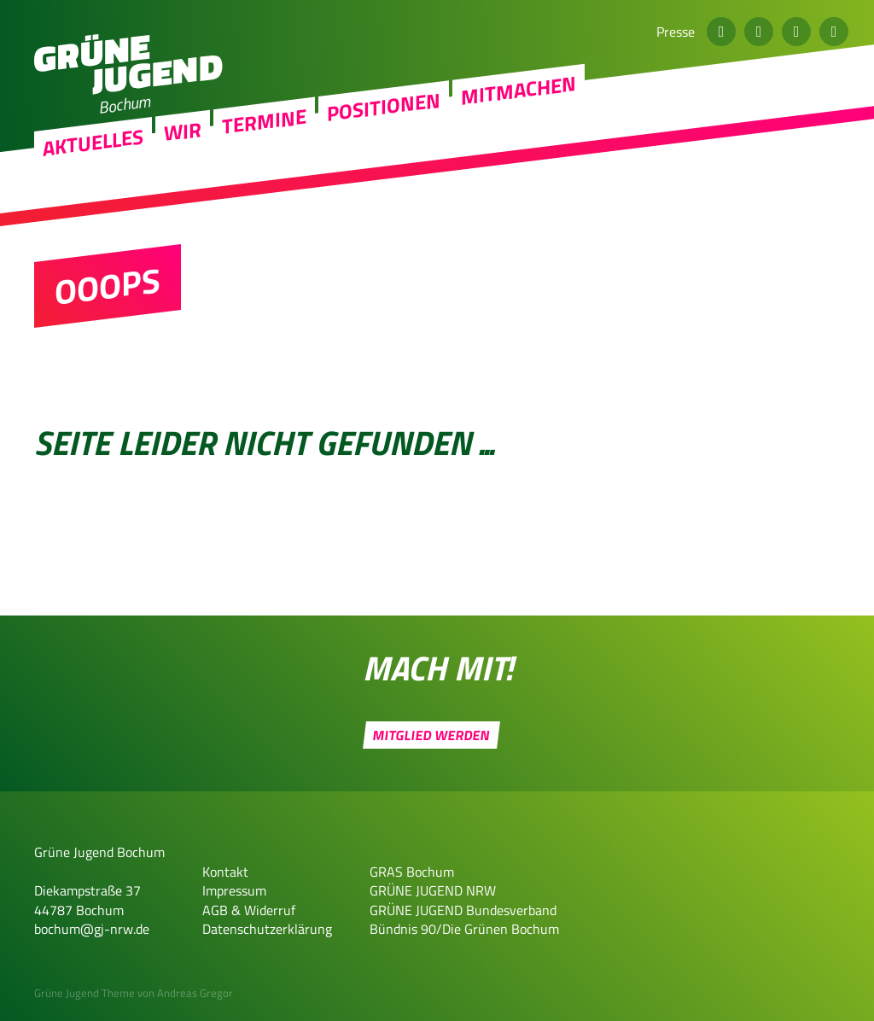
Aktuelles (93, 204)
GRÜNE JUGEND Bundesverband (463, 910)
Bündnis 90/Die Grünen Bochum (464, 928)
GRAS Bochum (412, 871)
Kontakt (225, 871)
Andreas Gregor (195, 992)
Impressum (234, 890)
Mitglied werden (431, 735)
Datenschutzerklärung (267, 928)
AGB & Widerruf (248, 910)
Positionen (383, 168)
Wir (182, 192)
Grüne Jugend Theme (84, 992)
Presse (675, 31)
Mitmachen (518, 151)
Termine (264, 182)
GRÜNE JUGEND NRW (433, 890)
